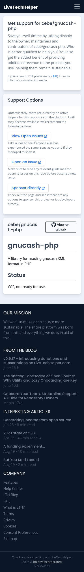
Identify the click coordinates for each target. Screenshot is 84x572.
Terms (8, 513)
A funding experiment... (24, 446)
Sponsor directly (28, 187)
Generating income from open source (37, 420)
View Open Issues (29, 136)
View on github (60, 227)
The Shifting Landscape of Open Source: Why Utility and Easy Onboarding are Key (40, 378)
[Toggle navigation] (77, 6)
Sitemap (10, 538)
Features (10, 482)
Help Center (13, 488)
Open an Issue (26, 161)
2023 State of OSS (19, 433)
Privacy (9, 519)
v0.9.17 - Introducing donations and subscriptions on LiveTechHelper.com (36, 360)
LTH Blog (10, 494)
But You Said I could (21, 459)
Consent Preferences (20, 532)
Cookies (9, 526)
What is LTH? (14, 507)
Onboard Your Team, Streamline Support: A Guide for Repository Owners (40, 396)
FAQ (55, 76)
